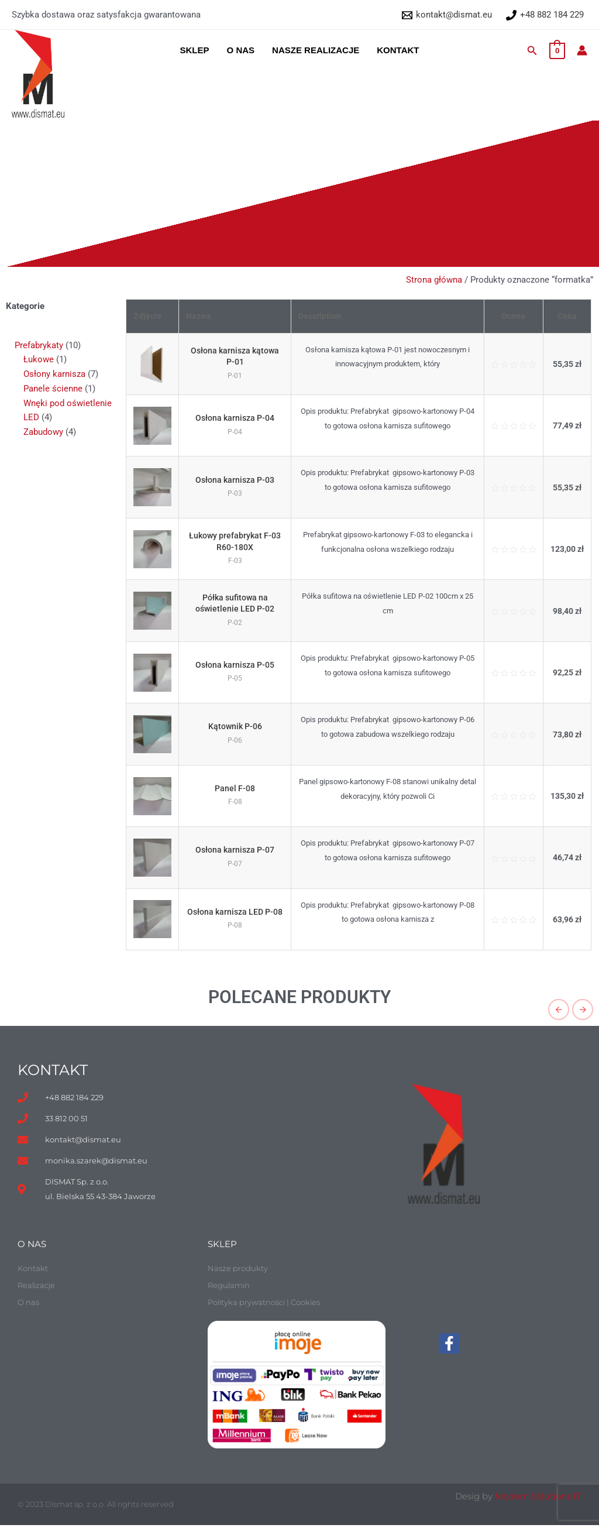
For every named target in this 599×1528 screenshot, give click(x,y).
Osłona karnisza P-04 (237, 418)
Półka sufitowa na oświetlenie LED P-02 (237, 603)
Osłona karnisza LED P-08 (237, 912)
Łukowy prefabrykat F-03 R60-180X (237, 541)
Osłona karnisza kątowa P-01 (237, 356)
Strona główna (434, 279)
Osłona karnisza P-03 (237, 480)
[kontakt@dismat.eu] (446, 15)
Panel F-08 (237, 788)
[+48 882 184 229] (544, 15)
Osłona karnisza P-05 (237, 665)
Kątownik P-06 (237, 726)
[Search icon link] (532, 50)
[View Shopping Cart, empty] (557, 50)
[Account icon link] (582, 50)
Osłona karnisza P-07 (237, 849)
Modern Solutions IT (538, 1499)
